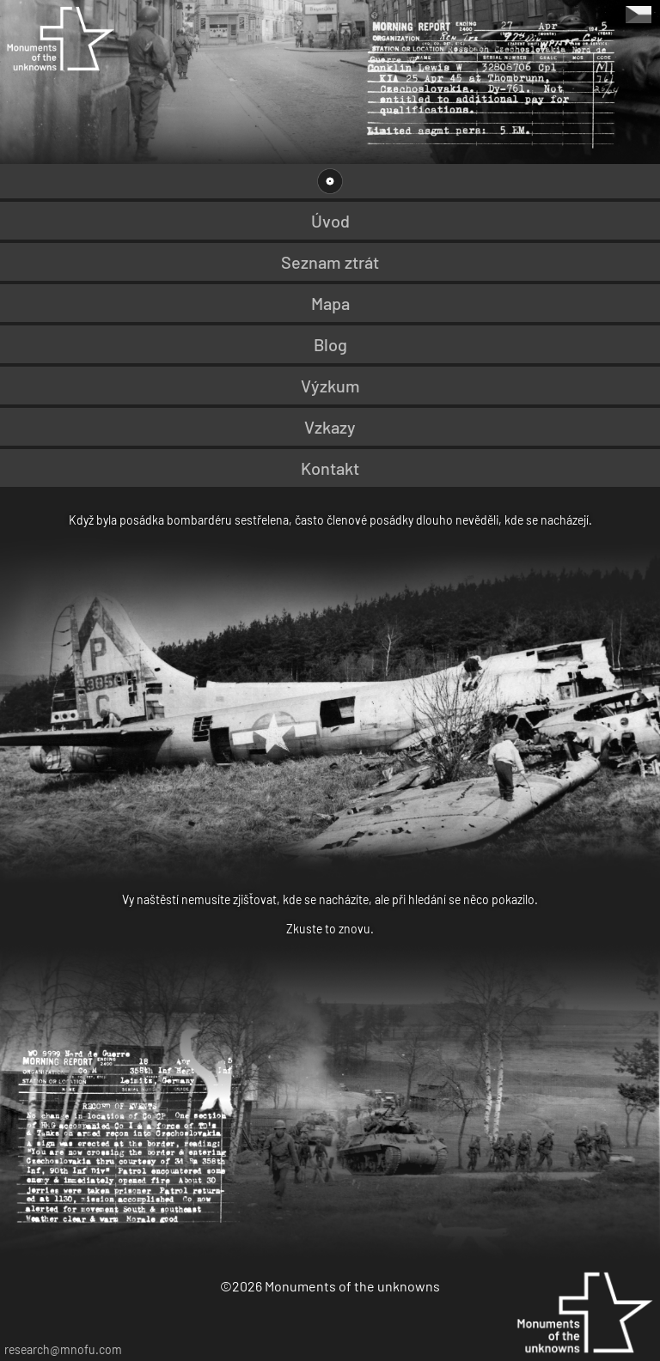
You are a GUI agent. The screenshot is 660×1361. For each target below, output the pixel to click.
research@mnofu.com (63, 1349)
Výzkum (330, 385)
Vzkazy (330, 426)
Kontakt (330, 468)
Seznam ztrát (330, 262)
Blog (330, 344)
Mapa (330, 303)
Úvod (330, 220)
